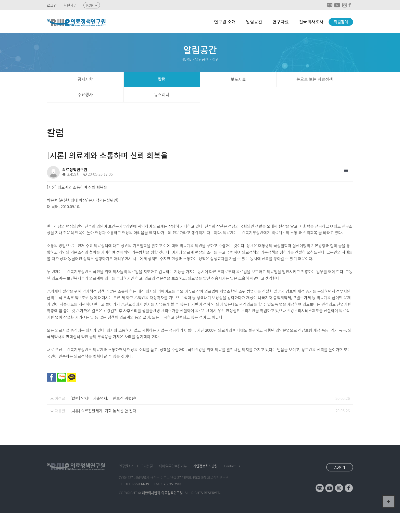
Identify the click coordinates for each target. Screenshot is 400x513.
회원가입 (70, 5)
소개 (126, 466)
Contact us (232, 466)
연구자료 (280, 21)
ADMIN (339, 467)
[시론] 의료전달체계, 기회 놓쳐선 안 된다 (103, 411)
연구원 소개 (225, 21)
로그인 (52, 5)
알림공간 (254, 21)
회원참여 (341, 22)
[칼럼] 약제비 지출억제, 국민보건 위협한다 (104, 398)
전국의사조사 (311, 21)
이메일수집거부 (173, 466)
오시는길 (147, 466)
